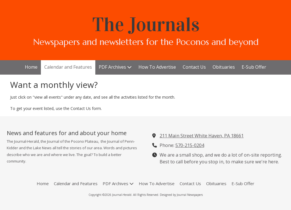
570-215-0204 (189, 145)
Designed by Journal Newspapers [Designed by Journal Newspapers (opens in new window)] (181, 195)
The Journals (146, 24)
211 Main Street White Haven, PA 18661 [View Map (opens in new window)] (202, 136)
